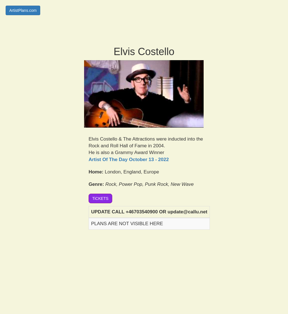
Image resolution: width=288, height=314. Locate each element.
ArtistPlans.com (23, 10)
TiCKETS (100, 198)
